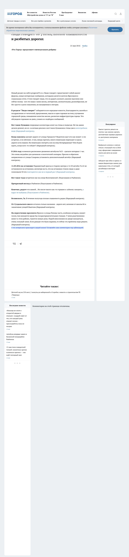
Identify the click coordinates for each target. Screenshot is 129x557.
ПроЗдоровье (67, 12)
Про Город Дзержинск (28, 465)
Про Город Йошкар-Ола (63, 465)
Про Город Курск (78, 465)
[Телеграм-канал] (102, 468)
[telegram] (21, 243)
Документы (42, 472)
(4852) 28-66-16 (22, 503)
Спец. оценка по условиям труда (13, 532)
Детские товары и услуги (16, 21)
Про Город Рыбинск (44, 468)
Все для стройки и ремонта (41, 21)
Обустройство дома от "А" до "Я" (40, 15)
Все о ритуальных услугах (66, 21)
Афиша (95, 12)
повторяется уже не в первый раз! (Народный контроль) (50, 172)
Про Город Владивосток (11, 472)
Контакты (7, 487)
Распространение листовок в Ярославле (15, 518)
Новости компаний (9, 484)
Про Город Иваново (44, 465)
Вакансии (82, 12)
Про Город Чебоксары (80, 468)
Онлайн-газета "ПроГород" (64, 472)
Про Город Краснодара (28, 472)
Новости (32, 487)
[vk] (14, 243)
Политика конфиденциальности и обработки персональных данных (23, 540)
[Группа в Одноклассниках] (97, 468)
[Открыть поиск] (116, 14)
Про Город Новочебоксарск (29, 468)
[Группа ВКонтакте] (92, 468)
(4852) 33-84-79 (18, 505)
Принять (115, 30)
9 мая (61, 15)
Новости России (49, 12)
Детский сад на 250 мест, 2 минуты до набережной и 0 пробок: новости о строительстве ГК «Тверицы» (49, 295)
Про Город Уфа (60, 468)
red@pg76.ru (26, 505)
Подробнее (67, 537)
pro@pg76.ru (30, 503)
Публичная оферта (9, 476)
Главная (57, 487)
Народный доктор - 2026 (117, 21)
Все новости (32, 12)
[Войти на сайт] (121, 14)
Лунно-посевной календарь (92, 21)
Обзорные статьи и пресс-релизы (39, 484)
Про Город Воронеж (10, 465)
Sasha (84, 46)
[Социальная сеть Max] (107, 468)
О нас (56, 484)
